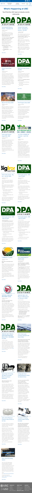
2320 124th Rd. (27, 487)
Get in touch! (27, 490)
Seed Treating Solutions (9, 4)
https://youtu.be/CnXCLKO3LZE (8, 473)
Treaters (11, 486)
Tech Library (19, 489)
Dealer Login (20, 490)
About (27, 3)
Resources (23, 3)
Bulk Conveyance (13, 490)
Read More (4, 52)
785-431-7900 (27, 486)
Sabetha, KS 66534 (28, 489)
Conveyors (12, 489)
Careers (18, 486)
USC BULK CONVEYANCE (17, 4)
